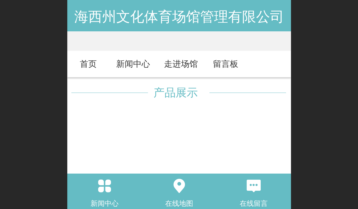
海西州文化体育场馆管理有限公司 (179, 16)
